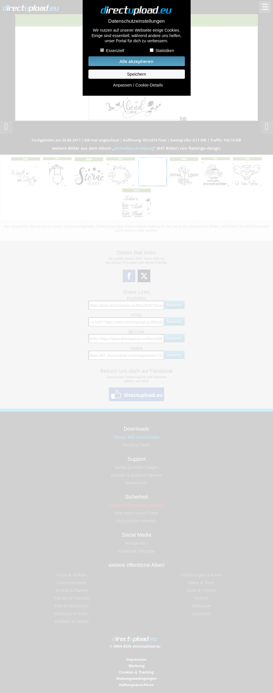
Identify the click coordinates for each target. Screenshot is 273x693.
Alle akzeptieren (136, 61)
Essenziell (115, 50)
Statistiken (165, 50)
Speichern (136, 74)
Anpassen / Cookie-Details (138, 85)
